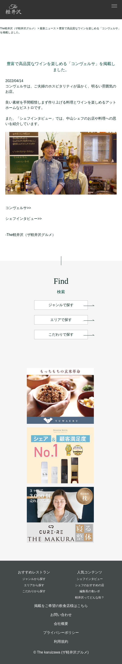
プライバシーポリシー (61, 632)
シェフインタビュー (90, 579)
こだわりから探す (34, 591)
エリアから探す (34, 585)
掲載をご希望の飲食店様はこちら (61, 606)
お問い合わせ (61, 615)
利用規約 (61, 641)
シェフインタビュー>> (23, 219)
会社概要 (61, 624)
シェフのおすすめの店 (89, 585)
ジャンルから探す (34, 579)
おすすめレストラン (34, 572)
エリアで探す (61, 320)
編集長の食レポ (90, 591)
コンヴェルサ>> (18, 208)
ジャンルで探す (61, 305)
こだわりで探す (61, 334)
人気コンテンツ (89, 572)
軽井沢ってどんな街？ (89, 597)
